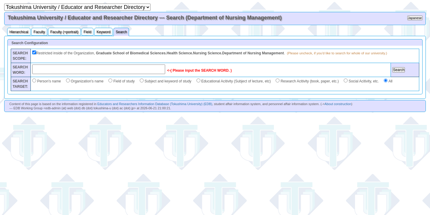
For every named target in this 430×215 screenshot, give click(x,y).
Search (121, 32)
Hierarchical (18, 32)
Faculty (39, 32)
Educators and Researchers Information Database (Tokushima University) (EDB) (154, 104)
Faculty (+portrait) (64, 32)
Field (87, 32)
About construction (338, 104)
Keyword (103, 32)
